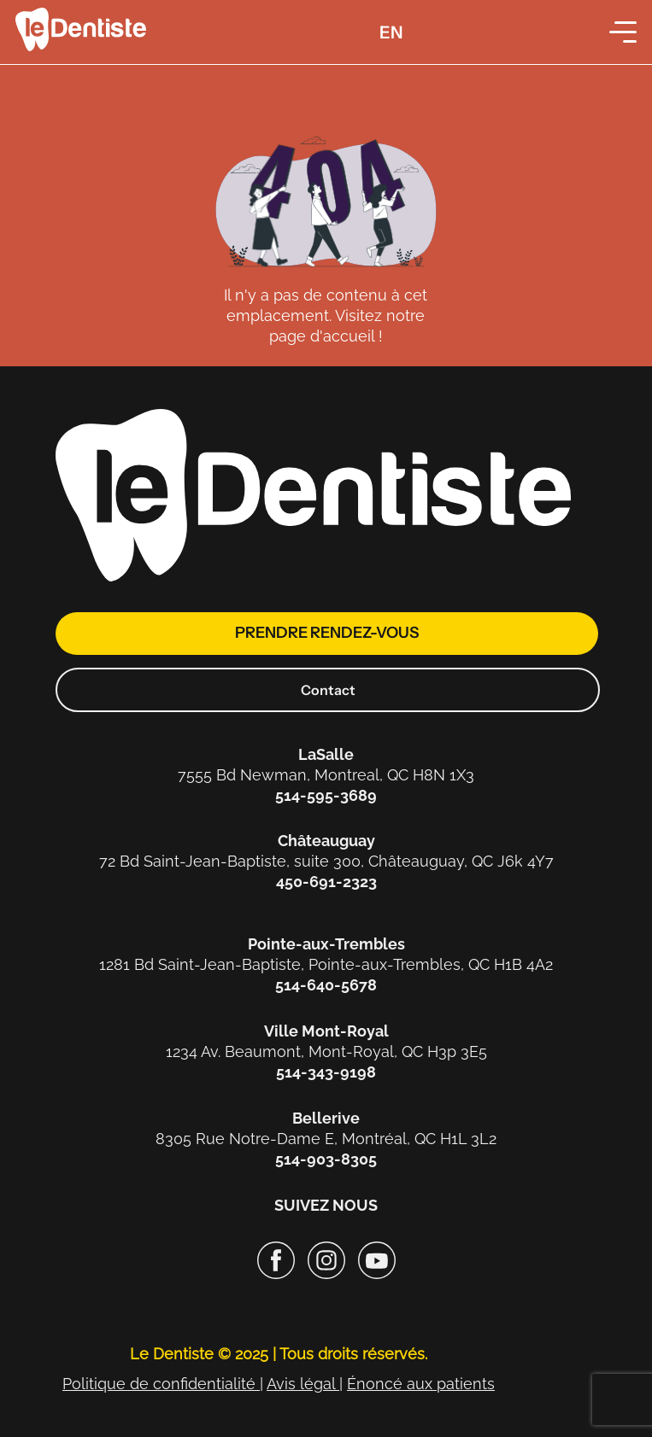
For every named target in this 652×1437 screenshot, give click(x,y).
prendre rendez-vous (327, 632)
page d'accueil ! (326, 336)
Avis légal (303, 1384)
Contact (328, 689)
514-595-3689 (326, 795)
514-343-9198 (326, 1072)
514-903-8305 (326, 1159)
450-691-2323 (326, 882)
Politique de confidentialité (161, 1384)
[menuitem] (391, 32)
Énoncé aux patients (421, 1384)
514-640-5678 (326, 985)
